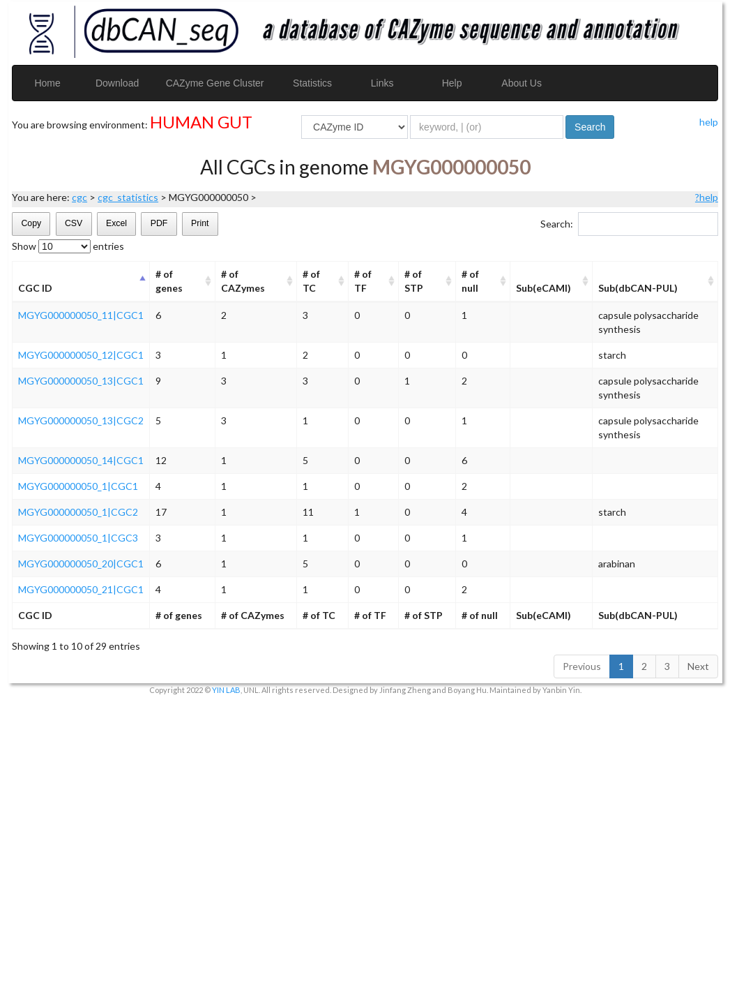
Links (382, 83)
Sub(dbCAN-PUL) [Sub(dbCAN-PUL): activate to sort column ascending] (638, 288)
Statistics (312, 83)
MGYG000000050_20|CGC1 (81, 563)
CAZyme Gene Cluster (215, 83)
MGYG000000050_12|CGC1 (81, 355)
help (708, 122)
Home (47, 83)
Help (452, 83)
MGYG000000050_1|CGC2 (78, 512)
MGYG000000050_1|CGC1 (78, 486)
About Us (521, 83)
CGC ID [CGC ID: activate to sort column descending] (35, 288)
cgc (79, 197)
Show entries (68, 246)
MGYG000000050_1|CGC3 (78, 538)
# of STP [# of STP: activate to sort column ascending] (413, 281)
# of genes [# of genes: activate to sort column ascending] (169, 281)
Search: (629, 224)
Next (698, 666)
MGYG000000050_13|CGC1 (81, 381)
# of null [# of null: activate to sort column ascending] (470, 281)
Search (590, 127)
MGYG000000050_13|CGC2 (81, 420)
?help (706, 197)
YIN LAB (226, 689)
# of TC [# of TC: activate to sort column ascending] (311, 281)
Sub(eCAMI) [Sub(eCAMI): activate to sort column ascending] (543, 288)
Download (117, 83)
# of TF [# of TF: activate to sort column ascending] (363, 281)
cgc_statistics (128, 197)
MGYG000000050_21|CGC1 (81, 589)
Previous (582, 666)
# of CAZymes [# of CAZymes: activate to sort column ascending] (243, 281)
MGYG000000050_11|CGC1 (81, 315)
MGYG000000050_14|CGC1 (81, 460)
